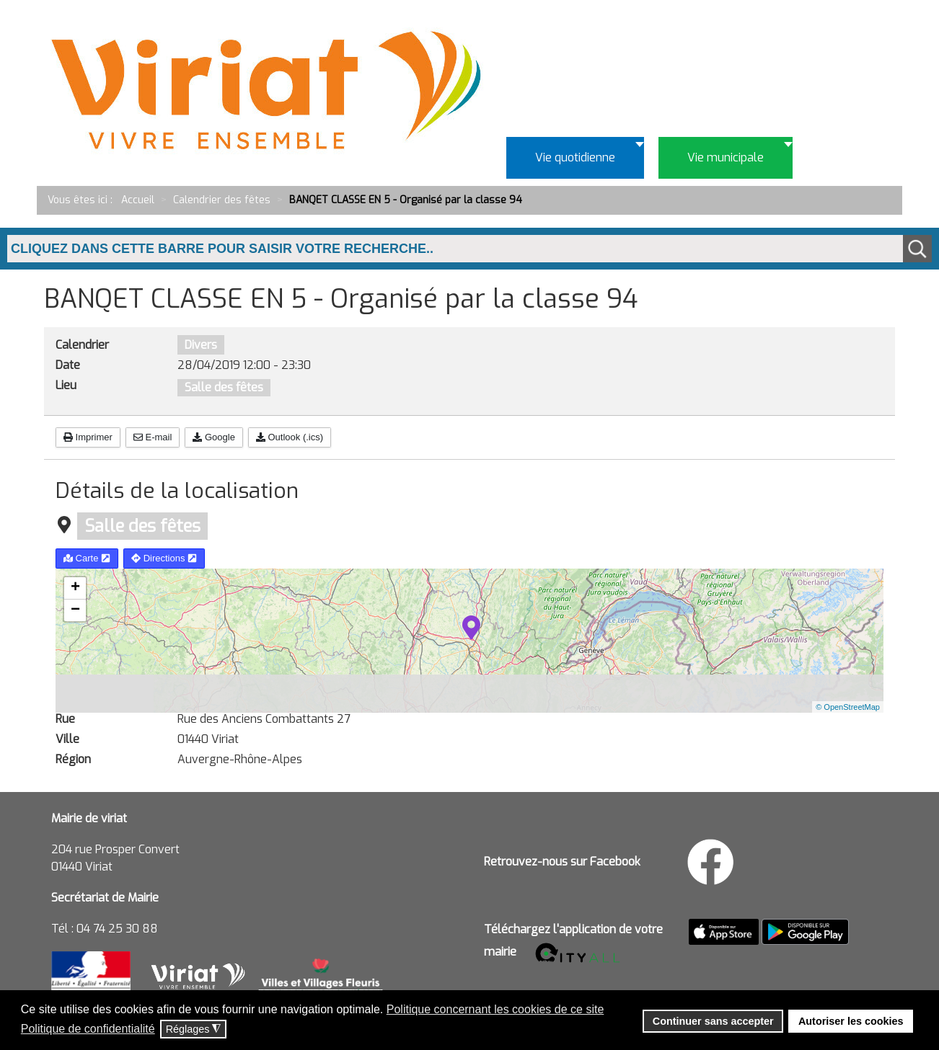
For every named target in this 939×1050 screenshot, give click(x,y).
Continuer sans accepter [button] (713, 1021)
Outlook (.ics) (289, 437)
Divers (201, 344)
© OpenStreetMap (848, 707)
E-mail (152, 437)
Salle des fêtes (224, 387)
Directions (164, 558)
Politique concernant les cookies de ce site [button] (495, 1009)
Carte (86, 558)
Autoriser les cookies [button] (851, 1021)
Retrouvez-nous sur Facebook (562, 861)
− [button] (75, 610)
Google (214, 437)
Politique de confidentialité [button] (88, 1029)
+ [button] (75, 588)
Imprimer (88, 437)
